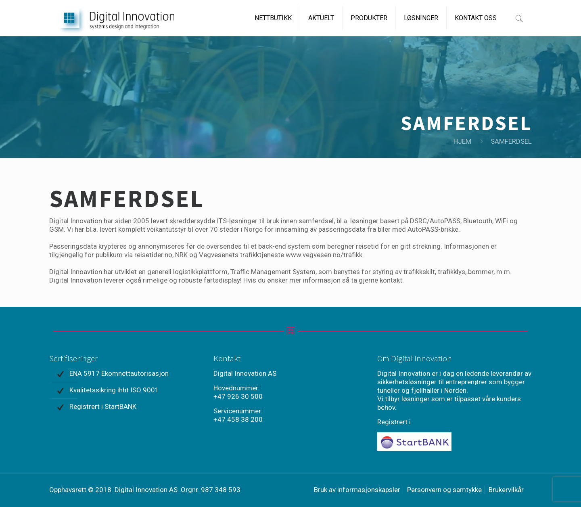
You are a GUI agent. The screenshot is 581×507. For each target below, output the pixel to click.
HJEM (462, 141)
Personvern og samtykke (444, 490)
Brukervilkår (506, 490)
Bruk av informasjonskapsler (357, 490)
